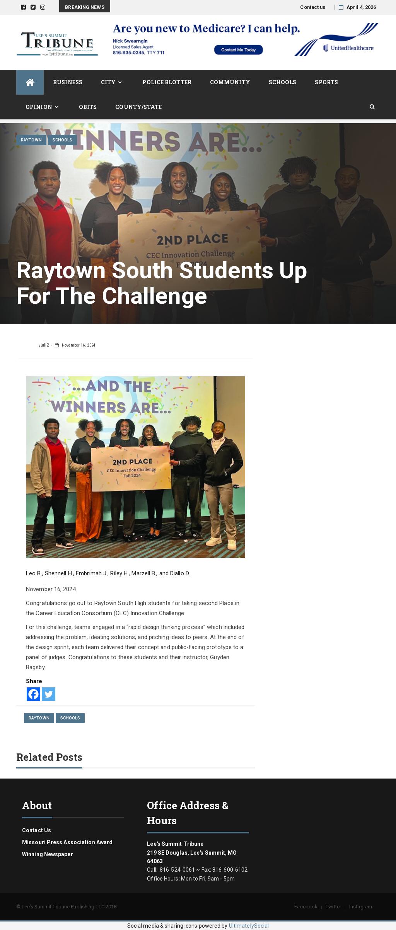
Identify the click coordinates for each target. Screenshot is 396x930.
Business (67, 82)
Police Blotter (166, 82)
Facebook (305, 907)
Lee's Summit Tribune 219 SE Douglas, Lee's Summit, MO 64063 (192, 852)
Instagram (360, 907)
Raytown (31, 140)
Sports (326, 82)
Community (230, 82)
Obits (88, 107)
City (108, 82)
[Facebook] (33, 694)
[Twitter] (48, 694)
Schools (283, 82)
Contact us (312, 7)
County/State (138, 107)
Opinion (39, 107)
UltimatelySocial (249, 926)
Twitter (333, 907)
